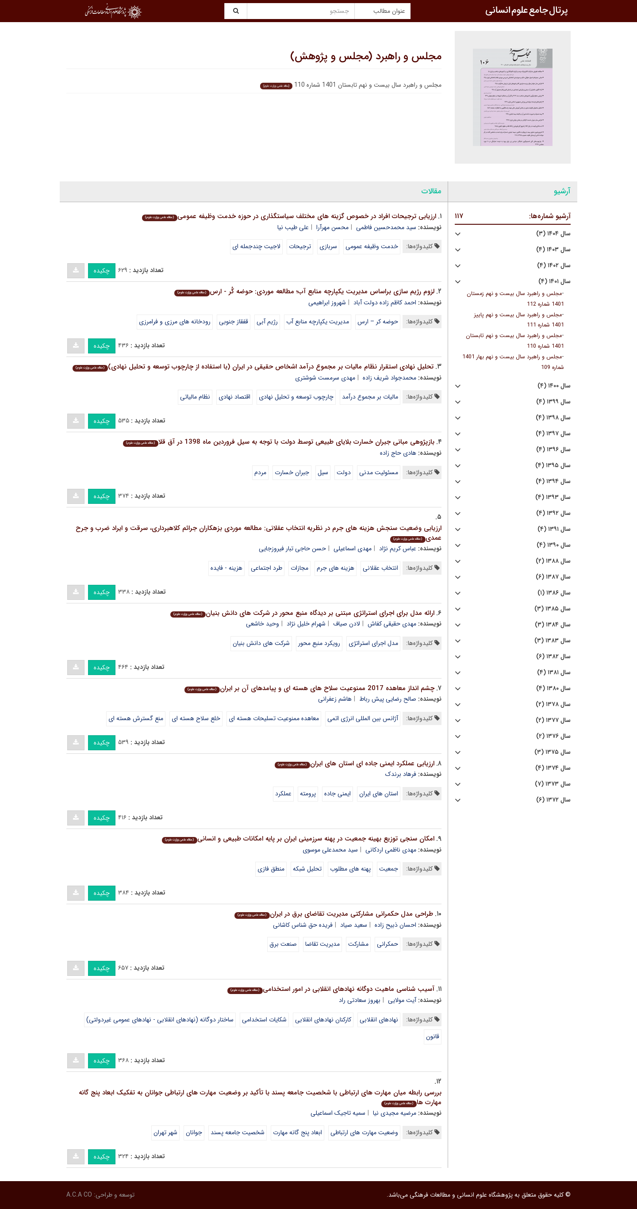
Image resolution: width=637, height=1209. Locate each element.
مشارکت (358, 944)
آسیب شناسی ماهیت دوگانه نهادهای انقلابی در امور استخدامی (330, 989)
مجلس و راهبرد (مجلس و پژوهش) (365, 56)
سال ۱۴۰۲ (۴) (554, 265)
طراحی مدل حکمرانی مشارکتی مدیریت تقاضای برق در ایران (333, 914)
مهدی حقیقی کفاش (392, 624)
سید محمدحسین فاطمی (386, 227)
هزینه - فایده (226, 568)
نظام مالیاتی (195, 397)
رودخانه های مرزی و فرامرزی (175, 321)
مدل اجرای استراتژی (373, 643)
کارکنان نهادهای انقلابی (323, 1020)
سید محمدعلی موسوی (330, 850)
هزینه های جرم (335, 568)
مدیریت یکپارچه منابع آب (317, 321)
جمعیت (388, 869)
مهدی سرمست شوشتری (325, 378)
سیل (323, 472)
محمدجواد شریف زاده (389, 378)
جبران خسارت (292, 472)
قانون (432, 1036)
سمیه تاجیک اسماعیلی (338, 1113)
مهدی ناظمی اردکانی (390, 850)
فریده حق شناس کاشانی (303, 925)
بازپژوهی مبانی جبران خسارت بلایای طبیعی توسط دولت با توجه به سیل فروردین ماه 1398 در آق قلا (278, 442)
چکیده (102, 271)
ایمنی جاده (337, 793)
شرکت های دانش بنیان (261, 643)
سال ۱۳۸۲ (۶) (553, 656)
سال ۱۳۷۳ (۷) (553, 784)
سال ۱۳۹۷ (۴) (553, 433)
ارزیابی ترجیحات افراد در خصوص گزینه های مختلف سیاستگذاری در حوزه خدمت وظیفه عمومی (289, 216)
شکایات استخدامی (264, 1020)
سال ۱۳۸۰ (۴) (553, 688)
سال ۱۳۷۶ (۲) (553, 736)
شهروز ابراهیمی (327, 302)
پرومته (308, 793)
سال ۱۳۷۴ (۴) (553, 768)
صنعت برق (283, 944)
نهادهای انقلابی (379, 1020)
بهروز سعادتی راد (359, 1000)
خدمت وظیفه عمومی (371, 246)
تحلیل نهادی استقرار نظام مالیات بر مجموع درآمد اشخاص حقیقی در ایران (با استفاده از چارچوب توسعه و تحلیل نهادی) (253, 366)
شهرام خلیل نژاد (306, 624)
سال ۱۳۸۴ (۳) (553, 624)
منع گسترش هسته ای (135, 718)
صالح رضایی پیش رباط (387, 699)
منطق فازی (270, 869)
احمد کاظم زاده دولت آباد (384, 302)
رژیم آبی (267, 321)
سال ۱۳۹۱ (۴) (554, 529)
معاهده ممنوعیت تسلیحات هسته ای (274, 718)
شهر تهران (165, 1132)
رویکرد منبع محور (319, 643)
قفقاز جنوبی (233, 321)
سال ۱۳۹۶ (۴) (553, 449)
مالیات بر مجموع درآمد (370, 397)
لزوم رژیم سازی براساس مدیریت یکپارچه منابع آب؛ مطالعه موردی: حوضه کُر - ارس (304, 291)
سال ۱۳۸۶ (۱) (554, 593)
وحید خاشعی (262, 624)
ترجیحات (300, 246)
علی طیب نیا (293, 227)
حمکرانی (387, 944)
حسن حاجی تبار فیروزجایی (292, 548)
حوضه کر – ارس (377, 321)
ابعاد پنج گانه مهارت (297, 1132)
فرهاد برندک (400, 774)
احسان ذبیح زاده (395, 925)
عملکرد (283, 793)
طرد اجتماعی (266, 568)
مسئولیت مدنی (378, 472)
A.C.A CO (79, 1195)
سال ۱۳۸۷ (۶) (553, 577)
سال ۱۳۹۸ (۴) (553, 417)
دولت (344, 472)
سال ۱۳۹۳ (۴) (553, 497)
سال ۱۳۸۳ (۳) (552, 640)
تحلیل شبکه (307, 869)
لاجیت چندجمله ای (256, 246)
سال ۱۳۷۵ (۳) (552, 752)
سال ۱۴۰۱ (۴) (554, 281)
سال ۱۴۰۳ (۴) (553, 249)
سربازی (328, 246)
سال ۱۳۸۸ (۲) (553, 561)
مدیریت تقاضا (322, 944)
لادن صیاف (346, 624)
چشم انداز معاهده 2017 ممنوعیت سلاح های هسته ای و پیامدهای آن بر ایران (309, 688)
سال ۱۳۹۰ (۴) (554, 545)
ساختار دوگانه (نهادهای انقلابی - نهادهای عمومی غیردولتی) (160, 1020)
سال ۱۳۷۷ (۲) (553, 720)
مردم (260, 472)
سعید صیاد (353, 925)
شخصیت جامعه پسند (238, 1132)
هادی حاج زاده (398, 453)
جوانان (194, 1132)
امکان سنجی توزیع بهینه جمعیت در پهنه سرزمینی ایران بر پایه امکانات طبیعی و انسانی (298, 838)
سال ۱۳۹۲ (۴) (553, 513)
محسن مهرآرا (332, 227)
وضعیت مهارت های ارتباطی (364, 1132)
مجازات (299, 568)
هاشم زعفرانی (335, 699)
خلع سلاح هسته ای (196, 718)
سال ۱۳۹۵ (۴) (553, 465)
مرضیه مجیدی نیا (394, 1113)
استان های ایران (378, 793)
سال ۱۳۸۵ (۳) (552, 609)
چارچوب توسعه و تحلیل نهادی (296, 397)
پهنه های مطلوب (350, 869)
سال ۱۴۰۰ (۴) (554, 386)
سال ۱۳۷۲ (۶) (553, 800)
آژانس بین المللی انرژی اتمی (362, 718)
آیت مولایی (402, 1000)
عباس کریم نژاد (397, 548)
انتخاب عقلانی (380, 568)
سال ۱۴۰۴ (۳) (553, 233)
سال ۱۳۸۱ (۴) (554, 672)
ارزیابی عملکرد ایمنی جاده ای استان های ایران (354, 763)
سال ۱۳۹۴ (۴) (553, 481)
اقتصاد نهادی (234, 397)
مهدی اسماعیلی (353, 548)
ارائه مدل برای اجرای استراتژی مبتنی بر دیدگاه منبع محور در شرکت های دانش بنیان (302, 613)
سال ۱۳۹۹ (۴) (553, 402)
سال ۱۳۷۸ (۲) (553, 704)
